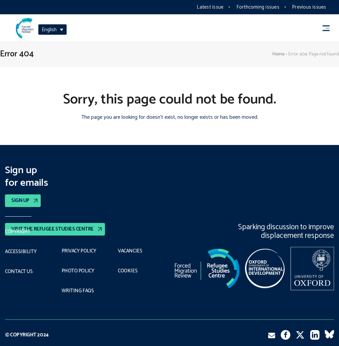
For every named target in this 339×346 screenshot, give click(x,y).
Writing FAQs (77, 291)
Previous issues (309, 7)
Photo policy (78, 271)
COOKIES (128, 271)
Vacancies (130, 251)
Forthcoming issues (257, 7)
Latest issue (210, 7)
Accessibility (20, 252)
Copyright (17, 232)
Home (278, 54)
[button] (329, 28)
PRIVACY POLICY (80, 251)
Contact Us (19, 272)
